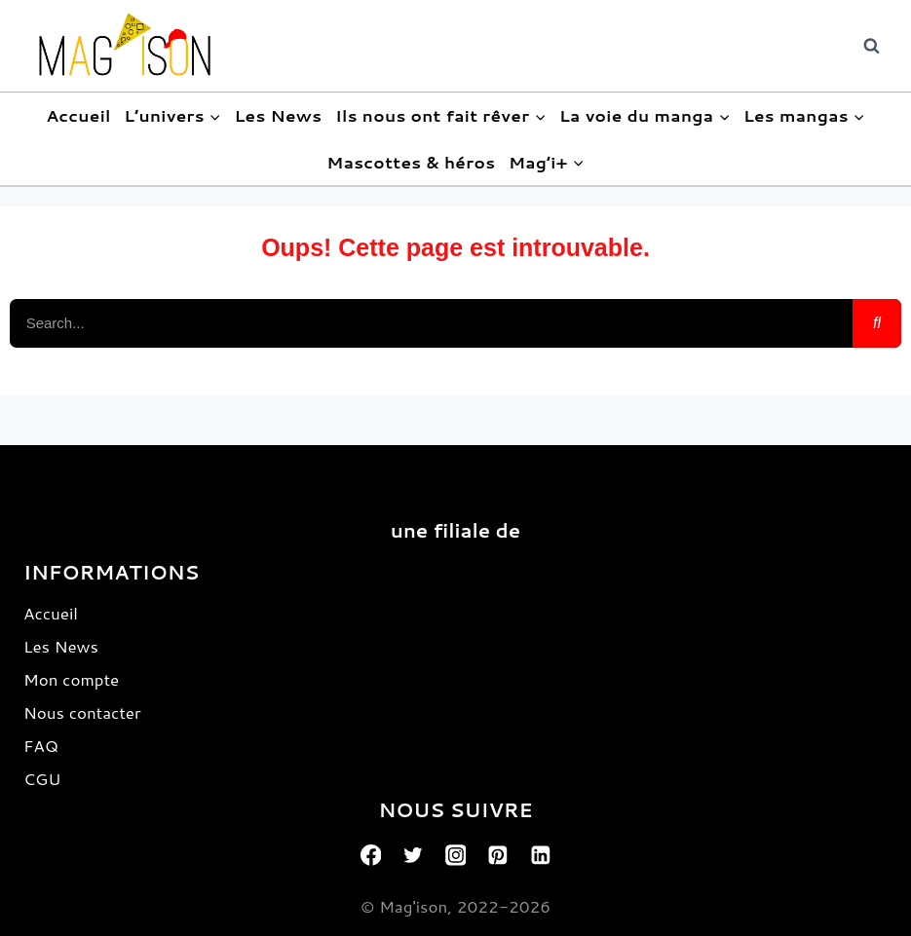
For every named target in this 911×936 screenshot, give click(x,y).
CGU (41, 778)
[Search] (877, 323)
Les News (278, 115)
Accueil (78, 115)
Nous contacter (82, 712)
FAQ (40, 745)
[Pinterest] (497, 855)
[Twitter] (413, 855)
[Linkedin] (540, 855)
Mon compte (71, 679)
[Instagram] (456, 855)
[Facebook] (371, 855)
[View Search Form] (871, 45)
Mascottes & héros (410, 161)
